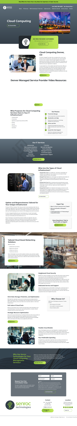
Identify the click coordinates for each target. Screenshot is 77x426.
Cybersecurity (47, 9)
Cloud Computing (46, 152)
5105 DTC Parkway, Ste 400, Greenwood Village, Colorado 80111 (68, 411)
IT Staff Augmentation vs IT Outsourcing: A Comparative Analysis (60, 216)
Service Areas (64, 9)
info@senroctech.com (48, 414)
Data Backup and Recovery (30, 152)
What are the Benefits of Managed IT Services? (58, 213)
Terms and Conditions (53, 396)
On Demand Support (46, 155)
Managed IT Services (46, 153)
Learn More (37, 107)
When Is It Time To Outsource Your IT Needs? (58, 210)
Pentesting (30, 157)
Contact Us (67, 417)
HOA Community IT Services (35, 9)
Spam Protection (30, 159)
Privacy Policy (47, 396)
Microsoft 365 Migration (46, 150)
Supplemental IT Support (46, 157)
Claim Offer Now (42, 46)
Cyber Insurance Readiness (30, 150)
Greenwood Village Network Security (30, 154)
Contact (70, 9)
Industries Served (56, 9)
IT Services (25, 9)
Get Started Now (68, 6)
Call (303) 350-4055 (57, 6)
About (20, 9)
